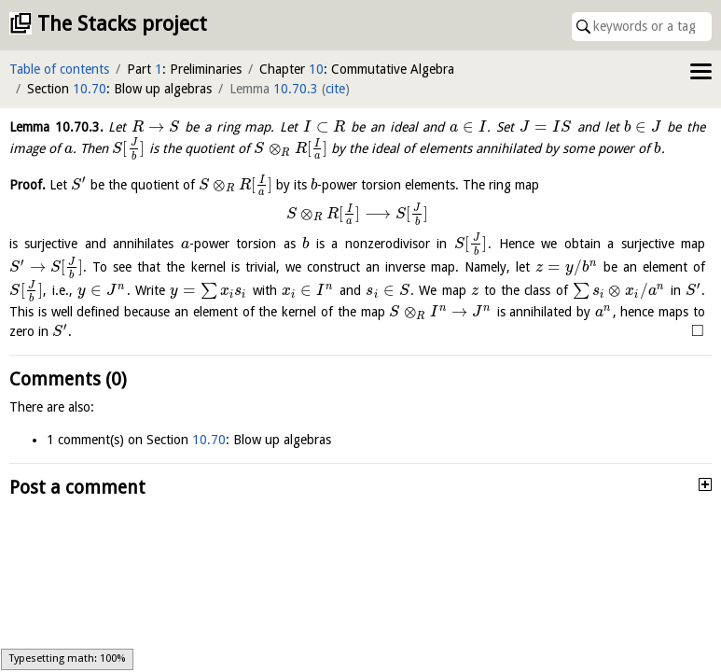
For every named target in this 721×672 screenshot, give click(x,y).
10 (316, 69)
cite (335, 88)
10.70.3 (295, 88)
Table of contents (59, 69)
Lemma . (56, 126)
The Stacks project (122, 23)
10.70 (89, 88)
